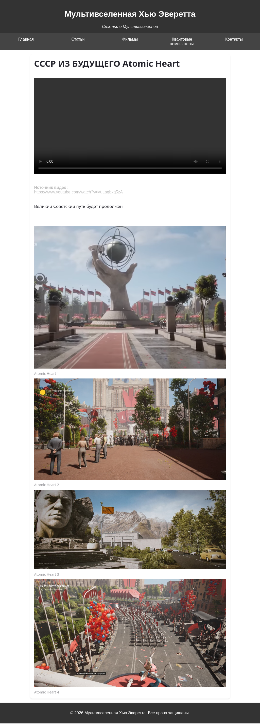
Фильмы (130, 39)
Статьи (78, 39)
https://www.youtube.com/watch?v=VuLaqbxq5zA (78, 192)
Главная (26, 39)
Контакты (234, 39)
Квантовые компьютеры (182, 41)
